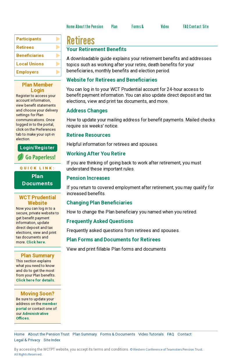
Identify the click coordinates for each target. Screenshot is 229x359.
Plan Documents (37, 180)
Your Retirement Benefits (96, 49)
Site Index (207, 29)
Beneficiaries (30, 55)
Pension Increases (88, 178)
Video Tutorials (168, 29)
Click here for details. (35, 280)
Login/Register (37, 147)
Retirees (25, 47)
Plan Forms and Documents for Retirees (113, 240)
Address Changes (87, 111)
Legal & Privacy (27, 340)
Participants (28, 39)
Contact (195, 26)
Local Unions (30, 64)
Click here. (36, 242)
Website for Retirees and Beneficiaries (112, 80)
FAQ (185, 26)
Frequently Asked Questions (100, 221)
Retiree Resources (88, 135)
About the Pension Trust (48, 334)
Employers (27, 72)
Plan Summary (118, 29)
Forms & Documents (140, 29)
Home (71, 26)
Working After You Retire (96, 154)
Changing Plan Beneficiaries (99, 203)
